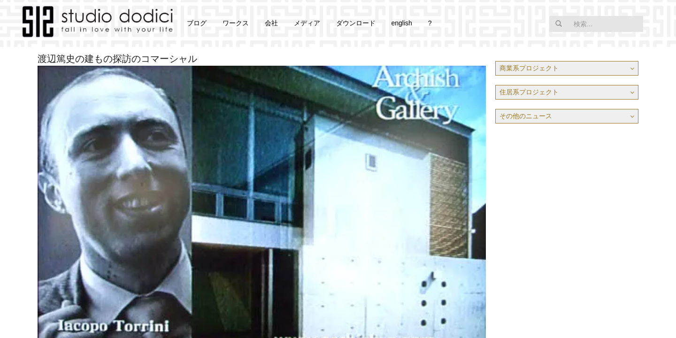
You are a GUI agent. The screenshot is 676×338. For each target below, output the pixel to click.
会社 (271, 23)
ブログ (197, 23)
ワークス (236, 23)
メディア (307, 23)
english (401, 23)
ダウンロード (356, 23)
